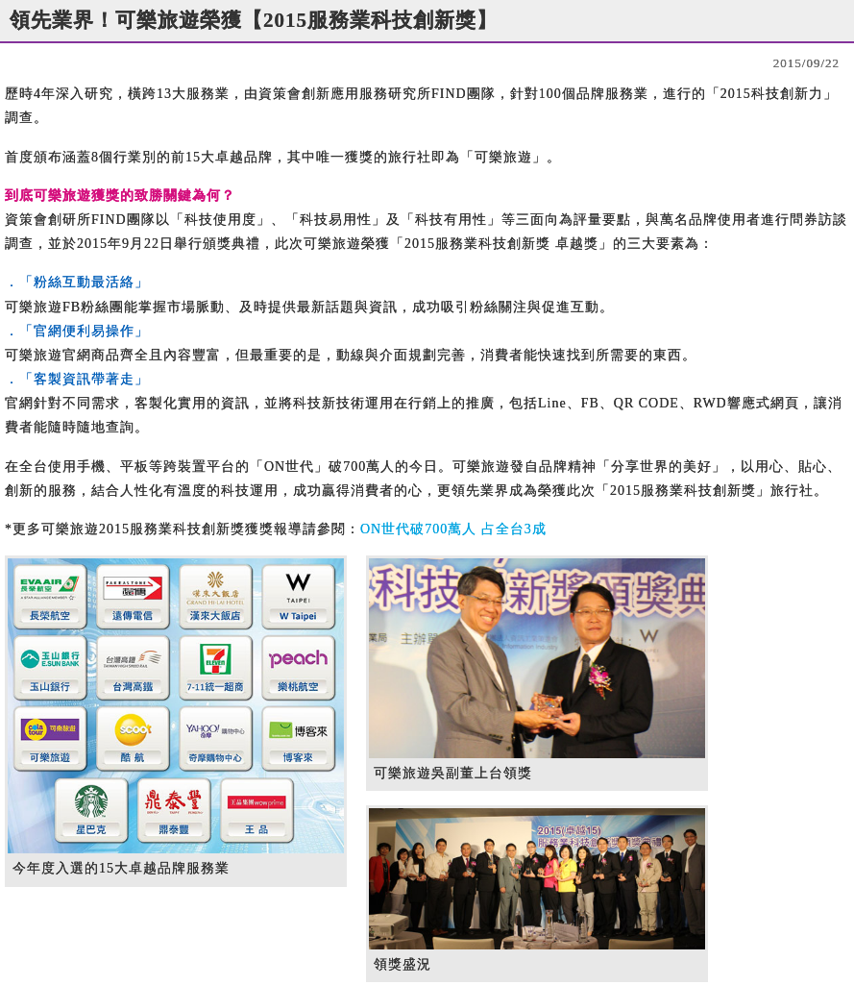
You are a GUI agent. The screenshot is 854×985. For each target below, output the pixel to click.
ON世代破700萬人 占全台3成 (453, 529)
